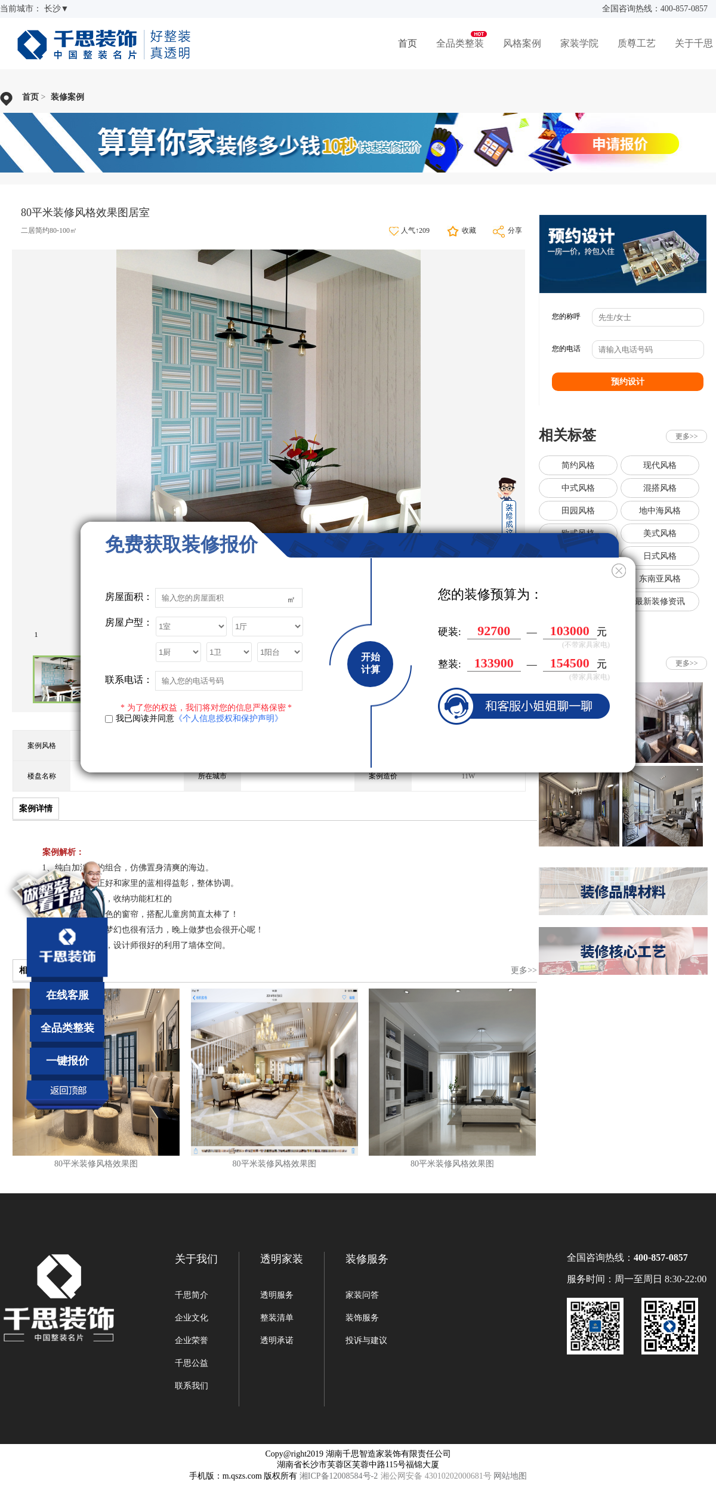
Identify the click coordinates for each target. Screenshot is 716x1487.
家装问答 (362, 1295)
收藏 (469, 230)
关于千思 (694, 43)
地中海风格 (660, 510)
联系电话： (129, 680)
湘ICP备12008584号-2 (339, 1475)
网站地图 (510, 1475)
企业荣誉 (191, 1340)
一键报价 (67, 1061)
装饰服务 (362, 1317)
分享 (515, 230)
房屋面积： (129, 597)
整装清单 (277, 1317)
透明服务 (277, 1295)
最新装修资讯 (660, 601)
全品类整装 (460, 43)
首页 (407, 43)
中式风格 (578, 488)
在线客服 (67, 995)
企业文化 (191, 1317)
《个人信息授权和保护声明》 (228, 718)
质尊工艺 (637, 43)
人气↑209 (415, 230)
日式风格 (660, 556)
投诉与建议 (366, 1340)
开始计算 (370, 663)
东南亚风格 (660, 578)
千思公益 (191, 1363)
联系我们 (191, 1385)
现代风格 (660, 465)
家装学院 (579, 43)
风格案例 (522, 43)
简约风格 (578, 465)
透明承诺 (277, 1340)
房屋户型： (129, 622)
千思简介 (191, 1295)
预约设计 (627, 381)
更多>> (524, 970)
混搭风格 (660, 488)
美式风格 (660, 533)
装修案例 (67, 97)
